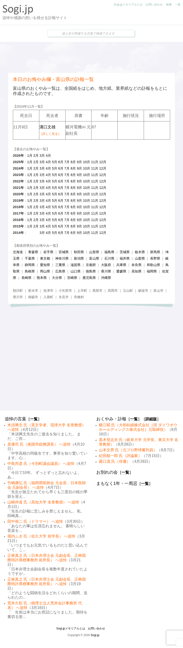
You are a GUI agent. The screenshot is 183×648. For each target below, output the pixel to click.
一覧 (178, 4)
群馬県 (155, 252)
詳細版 (151, 419)
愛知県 (45, 265)
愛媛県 (121, 271)
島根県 (30, 271)
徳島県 (91, 271)
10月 (86, 162)
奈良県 (137, 265)
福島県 (109, 252)
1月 (29, 155)
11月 (94, 162)
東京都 (45, 258)
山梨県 (140, 258)
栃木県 (140, 252)
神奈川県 (62, 258)
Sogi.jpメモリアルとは (128, 4)
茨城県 (125, 252)
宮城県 (64, 252)
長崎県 (26, 278)
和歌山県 (153, 265)
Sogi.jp (95, 635)
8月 (73, 162)
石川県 (109, 258)
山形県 (94, 252)
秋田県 (79, 252)
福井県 (125, 258)
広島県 (60, 271)
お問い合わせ (154, 4)
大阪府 (106, 265)
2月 (36, 155)
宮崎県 (72, 278)
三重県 (60, 265)
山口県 (76, 271)
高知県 (137, 271)
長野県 (155, 258)
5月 (54, 162)
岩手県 (48, 252)
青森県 (33, 252)
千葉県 (30, 258)
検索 (169, 4)
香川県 (106, 271)
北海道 (18, 252)
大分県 (57, 278)
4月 (48, 155)
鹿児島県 (89, 278)
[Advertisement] (91, 57)
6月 (60, 162)
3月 (42, 155)
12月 (102, 162)
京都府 (91, 265)
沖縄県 (106, 278)
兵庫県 (121, 265)
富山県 (94, 258)
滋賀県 (76, 265)
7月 (67, 162)
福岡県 (152, 271)
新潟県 (79, 258)
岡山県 (45, 271)
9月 (79, 162)
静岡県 (30, 265)
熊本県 (42, 278)
